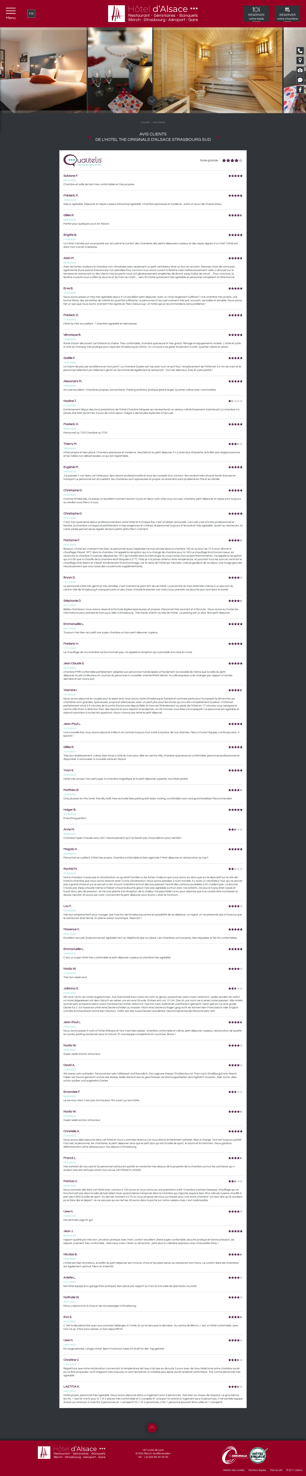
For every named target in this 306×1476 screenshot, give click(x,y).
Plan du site (276, 1470)
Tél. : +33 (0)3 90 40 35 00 (153, 1457)
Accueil (145, 122)
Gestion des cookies (234, 1470)
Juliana (298, 1470)
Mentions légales (257, 1470)
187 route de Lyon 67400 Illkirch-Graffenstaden (153, 1452)
